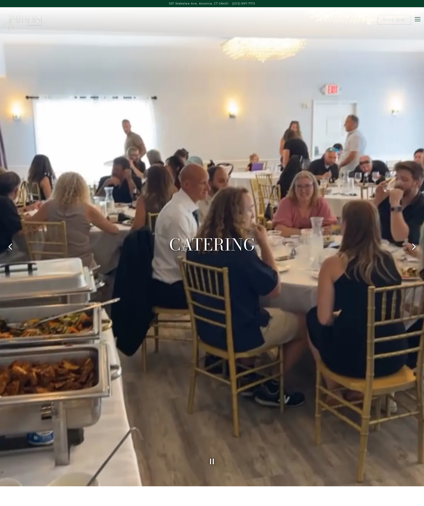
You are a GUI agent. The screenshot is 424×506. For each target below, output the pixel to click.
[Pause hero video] (212, 429)
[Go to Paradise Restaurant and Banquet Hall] (198, 3)
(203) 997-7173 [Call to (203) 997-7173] (243, 3)
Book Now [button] (394, 20)
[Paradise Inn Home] (24, 19)
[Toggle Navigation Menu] (417, 19)
